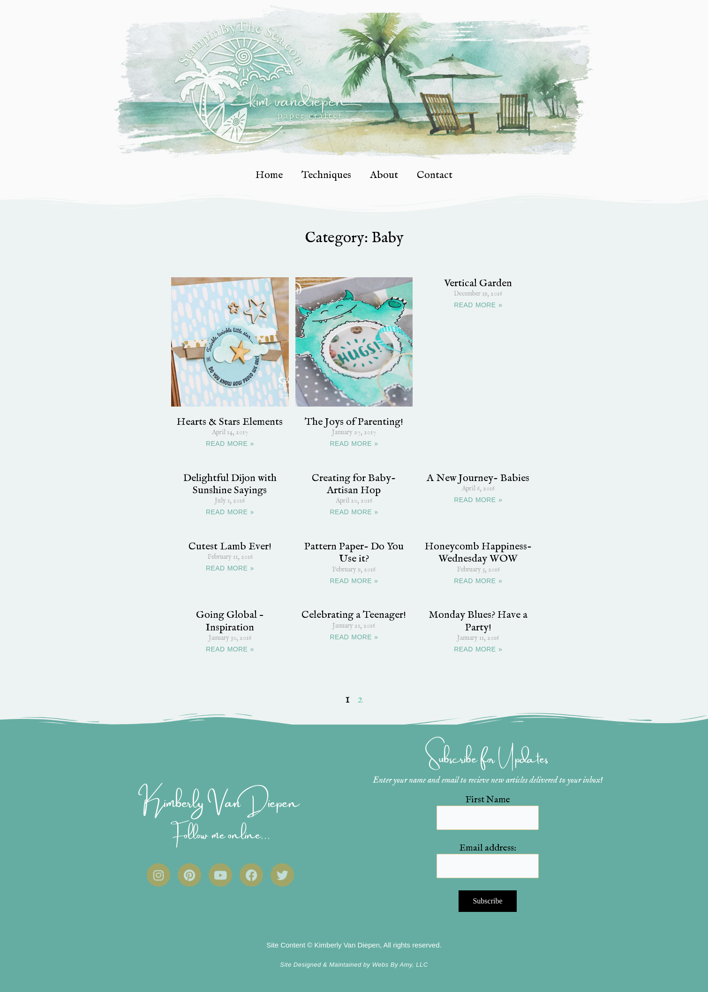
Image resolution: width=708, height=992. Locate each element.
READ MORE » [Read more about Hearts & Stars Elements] (230, 443)
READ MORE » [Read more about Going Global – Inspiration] (230, 649)
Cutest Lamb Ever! (229, 546)
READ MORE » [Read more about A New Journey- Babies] (478, 499)
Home (269, 175)
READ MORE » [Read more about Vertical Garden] (478, 305)
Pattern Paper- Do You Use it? (354, 552)
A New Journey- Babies (478, 478)
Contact (434, 175)
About (384, 175)
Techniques (326, 175)
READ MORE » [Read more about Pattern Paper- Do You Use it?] (354, 581)
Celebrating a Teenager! (353, 615)
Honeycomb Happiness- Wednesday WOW (478, 552)
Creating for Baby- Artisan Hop (354, 484)
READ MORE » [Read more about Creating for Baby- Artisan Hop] (354, 512)
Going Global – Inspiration (230, 621)
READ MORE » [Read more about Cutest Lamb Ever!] (230, 568)
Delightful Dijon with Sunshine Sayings (230, 484)
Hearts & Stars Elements (230, 422)
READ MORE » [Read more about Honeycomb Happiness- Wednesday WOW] (478, 581)
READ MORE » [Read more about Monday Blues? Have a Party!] (478, 649)
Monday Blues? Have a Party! (478, 621)
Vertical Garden (478, 283)
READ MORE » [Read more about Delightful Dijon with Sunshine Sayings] (230, 512)
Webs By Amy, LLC (400, 964)
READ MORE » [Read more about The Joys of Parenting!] (354, 443)
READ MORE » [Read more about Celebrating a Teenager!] (354, 637)
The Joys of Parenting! (354, 422)
